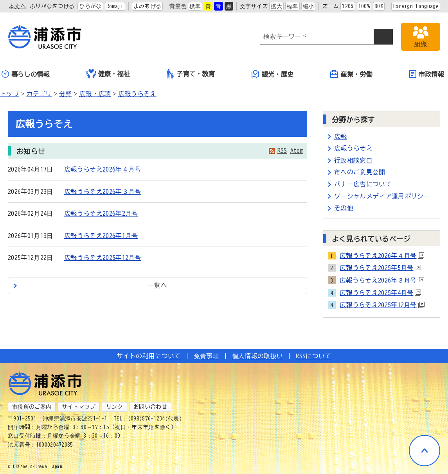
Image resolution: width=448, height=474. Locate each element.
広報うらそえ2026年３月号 (102, 191)
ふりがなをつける (52, 6)
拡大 (276, 6)
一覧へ (157, 285)
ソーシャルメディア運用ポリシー (382, 196)
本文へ (17, 6)
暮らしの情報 (26, 74)
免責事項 (206, 356)
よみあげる (147, 6)
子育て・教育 (191, 74)
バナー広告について (363, 184)
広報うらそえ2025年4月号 (380, 293)
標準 (195, 6)
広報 (340, 136)
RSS (282, 150)
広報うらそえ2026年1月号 (101, 236)
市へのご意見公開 (359, 172)
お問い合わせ (150, 407)
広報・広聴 (95, 94)
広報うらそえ (137, 94)
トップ (9, 94)
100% (364, 6)
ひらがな (90, 6)
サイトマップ (78, 407)
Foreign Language (416, 6)
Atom (296, 150)
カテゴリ (39, 94)
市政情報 (426, 74)
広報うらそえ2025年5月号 (380, 268)
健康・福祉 (108, 74)
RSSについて (313, 356)
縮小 (308, 6)
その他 (343, 208)
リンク (114, 407)
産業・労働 (351, 74)
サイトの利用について (148, 356)
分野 (65, 94)
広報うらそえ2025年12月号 (102, 257)
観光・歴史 (273, 74)
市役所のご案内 (31, 407)
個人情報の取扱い (257, 356)
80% (378, 6)
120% (347, 6)
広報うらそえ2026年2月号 (101, 213)
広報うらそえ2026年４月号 (102, 169)
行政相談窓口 (353, 160)
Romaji (115, 6)
